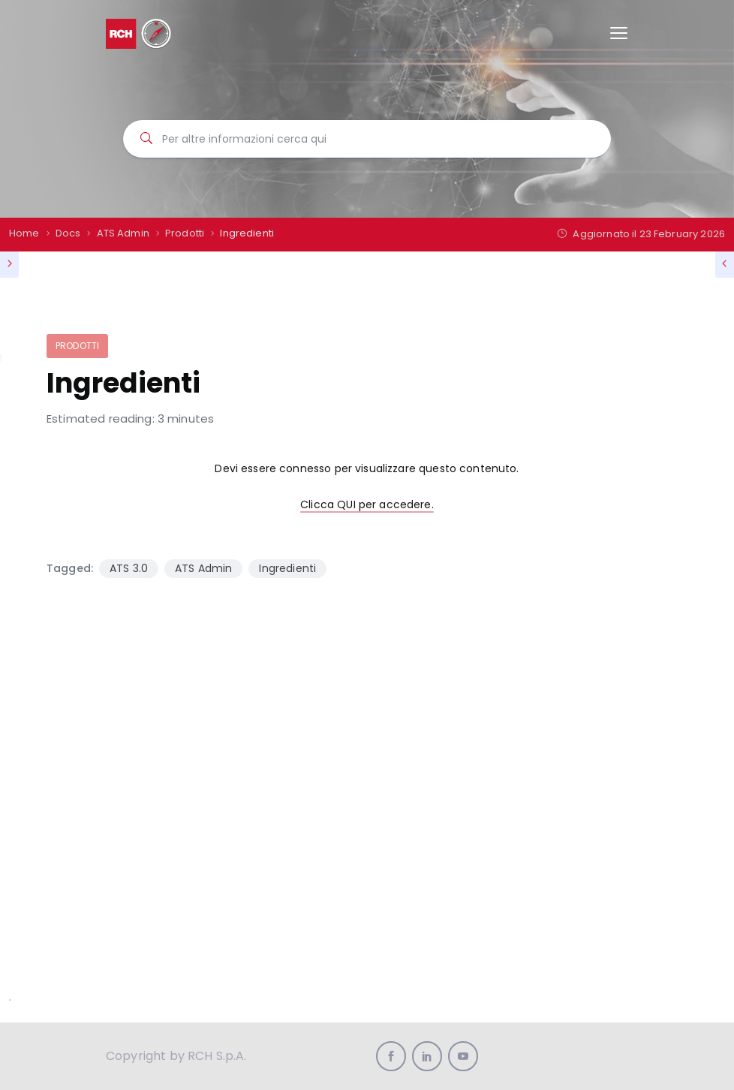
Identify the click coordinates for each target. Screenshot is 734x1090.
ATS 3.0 (129, 568)
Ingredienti (287, 568)
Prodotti (77, 345)
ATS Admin (203, 568)
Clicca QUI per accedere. (367, 504)
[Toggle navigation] (618, 33)
